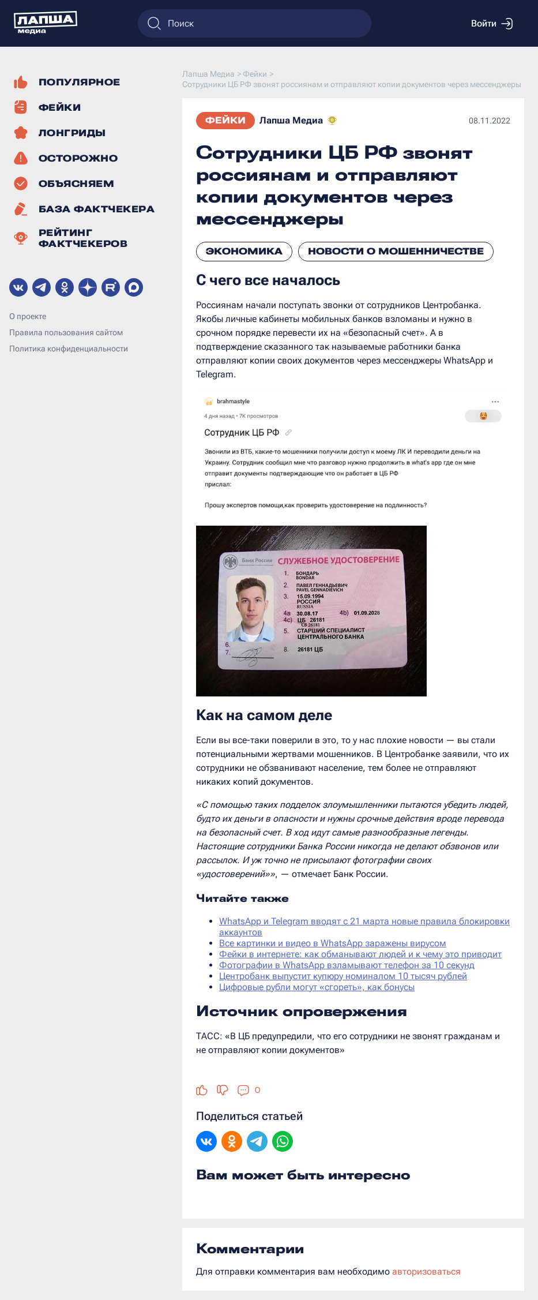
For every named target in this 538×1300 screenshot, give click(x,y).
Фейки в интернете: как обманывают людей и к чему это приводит (360, 954)
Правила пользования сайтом (66, 332)
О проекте (27, 316)
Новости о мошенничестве (396, 251)
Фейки (225, 120)
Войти (492, 23)
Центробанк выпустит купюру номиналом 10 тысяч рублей (343, 976)
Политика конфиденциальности (68, 348)
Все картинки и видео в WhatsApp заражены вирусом (332, 943)
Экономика (244, 251)
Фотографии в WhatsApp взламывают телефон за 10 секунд (347, 965)
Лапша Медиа (291, 120)
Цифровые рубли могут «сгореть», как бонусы (317, 986)
